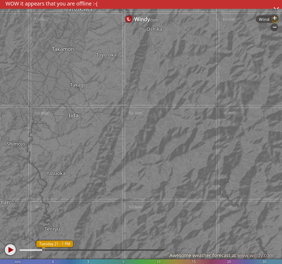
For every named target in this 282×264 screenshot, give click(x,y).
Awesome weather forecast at (221, 255)
